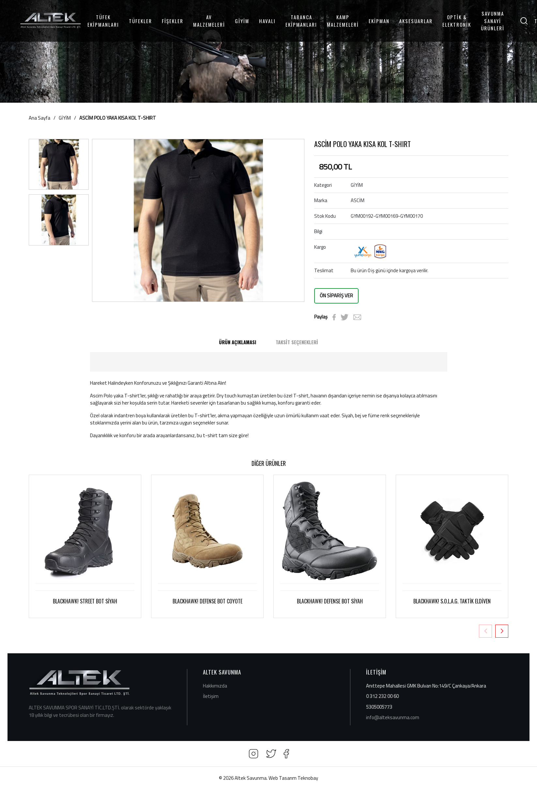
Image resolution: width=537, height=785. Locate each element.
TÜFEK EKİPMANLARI (103, 20)
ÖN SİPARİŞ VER (336, 295)
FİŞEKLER (172, 20)
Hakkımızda (215, 685)
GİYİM (242, 20)
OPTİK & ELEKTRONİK (456, 20)
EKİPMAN (379, 20)
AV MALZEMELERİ (209, 20)
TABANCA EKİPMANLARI (301, 20)
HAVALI (267, 20)
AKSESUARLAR (416, 20)
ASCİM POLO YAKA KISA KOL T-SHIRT (117, 118)
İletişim (211, 696)
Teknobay (308, 778)
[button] (501, 631)
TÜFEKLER (140, 20)
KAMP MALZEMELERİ (343, 20)
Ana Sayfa (39, 118)
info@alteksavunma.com (392, 717)
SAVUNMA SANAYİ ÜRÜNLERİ (492, 21)
